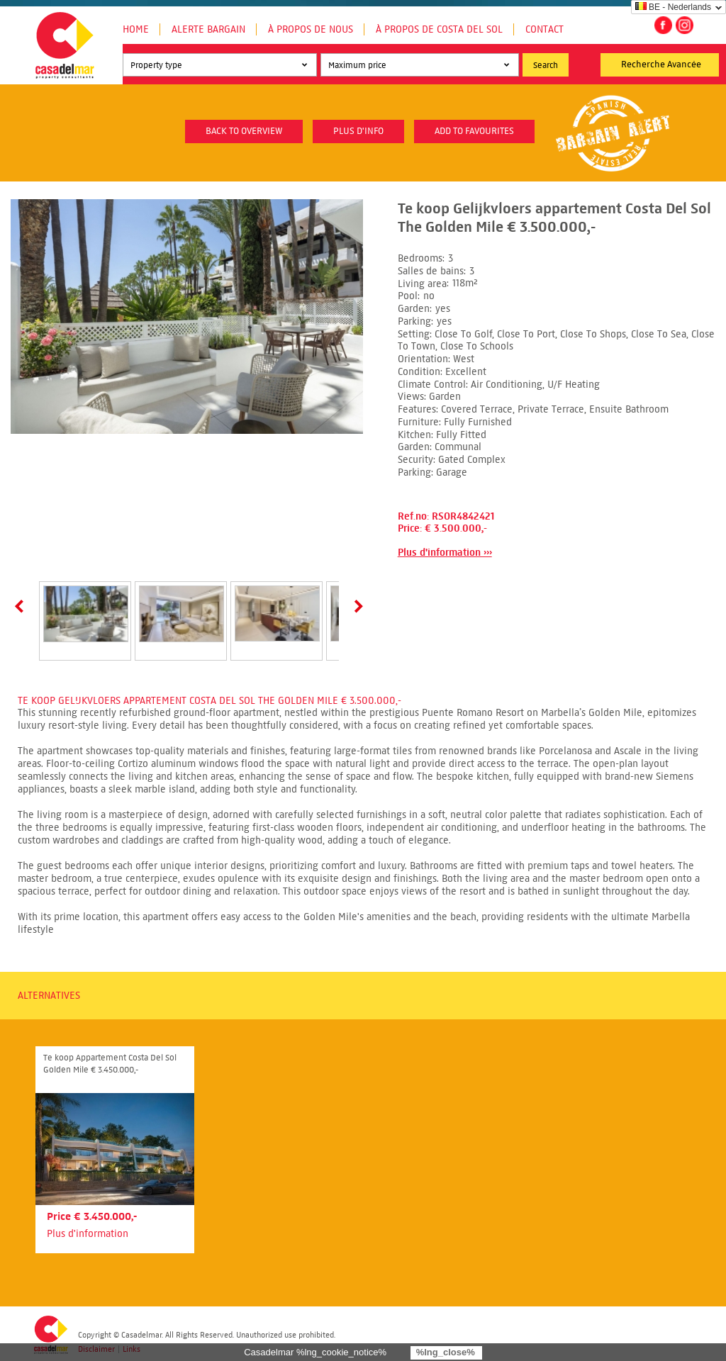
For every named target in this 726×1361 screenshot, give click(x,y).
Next (356, 606)
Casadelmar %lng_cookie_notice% (315, 1352)
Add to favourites (474, 131)
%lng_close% (445, 1352)
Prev (22, 606)
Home (136, 29)
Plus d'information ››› (445, 553)
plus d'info (358, 131)
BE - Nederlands (673, 7)
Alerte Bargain (208, 29)
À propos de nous (310, 29)
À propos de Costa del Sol (439, 29)
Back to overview (244, 131)
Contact (544, 29)
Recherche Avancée (661, 64)
